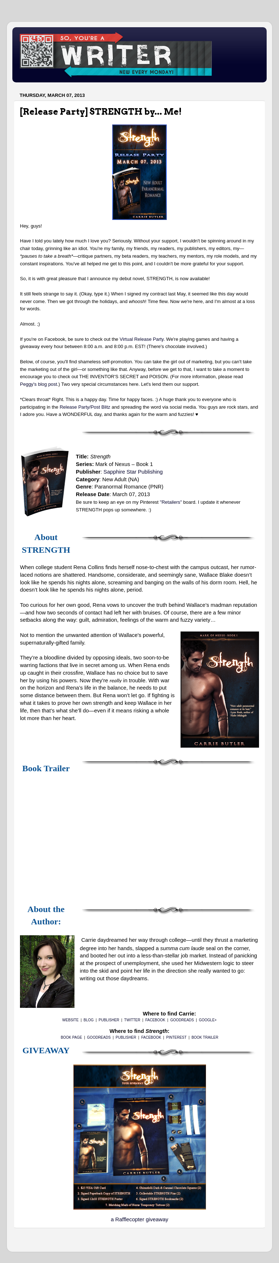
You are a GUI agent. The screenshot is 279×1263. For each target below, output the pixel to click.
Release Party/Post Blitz (85, 407)
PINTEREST (176, 1037)
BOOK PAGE (71, 1037)
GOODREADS (182, 1020)
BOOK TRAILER (204, 1037)
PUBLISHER (109, 1020)
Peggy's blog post (38, 384)
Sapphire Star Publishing (133, 472)
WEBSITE (70, 1020)
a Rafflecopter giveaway (139, 1219)
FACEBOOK (155, 1020)
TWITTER (132, 1020)
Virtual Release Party (141, 339)
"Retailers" (171, 502)
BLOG (89, 1020)
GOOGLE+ (208, 1020)
